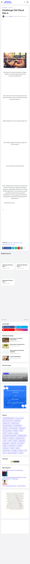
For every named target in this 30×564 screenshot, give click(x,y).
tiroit (25, 450)
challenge (10, 7)
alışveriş (10, 433)
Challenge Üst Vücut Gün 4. (22, 265)
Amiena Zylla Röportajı (15, 356)
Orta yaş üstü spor (7, 430)
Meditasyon (22, 428)
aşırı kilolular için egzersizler (9, 435)
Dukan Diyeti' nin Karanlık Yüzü (17, 344)
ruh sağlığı (14, 450)
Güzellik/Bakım (17, 425)
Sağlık (21, 430)
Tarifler (4, 433)
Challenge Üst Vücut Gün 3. (7, 281)
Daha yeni (4, 319)
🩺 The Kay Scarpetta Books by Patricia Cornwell (14, 477)
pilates (17, 448)
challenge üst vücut (17, 242)
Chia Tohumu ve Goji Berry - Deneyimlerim (16, 339)
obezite (12, 448)
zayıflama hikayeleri (12, 453)
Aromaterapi (17, 420)
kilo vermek (21, 443)
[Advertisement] (15, 35)
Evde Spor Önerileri (7, 425)
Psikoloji (15, 430)
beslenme (11, 438)
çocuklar (21, 453)
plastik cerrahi (6, 450)
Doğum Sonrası (15, 423)
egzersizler (13, 443)
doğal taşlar (22, 440)
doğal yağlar (6, 443)
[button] (1, 2)
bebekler (5, 438)
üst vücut (13, 244)
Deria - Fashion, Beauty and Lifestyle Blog (12, 470)
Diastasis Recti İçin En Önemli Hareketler (17, 351)
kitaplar (5, 445)
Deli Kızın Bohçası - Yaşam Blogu (10, 479)
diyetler (15, 440)
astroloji (16, 433)
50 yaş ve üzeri (19, 418)
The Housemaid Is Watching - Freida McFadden (14, 486)
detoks (10, 440)
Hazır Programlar (6, 244)
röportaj (20, 450)
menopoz (19, 445)
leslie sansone (12, 445)
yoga (4, 453)
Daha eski (26, 319)
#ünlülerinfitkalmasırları (8, 418)
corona (4, 440)
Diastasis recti (6, 423)
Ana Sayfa (4, 7)
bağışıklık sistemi (22, 435)
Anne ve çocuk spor (7, 420)
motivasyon (5, 448)
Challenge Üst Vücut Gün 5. (7, 265)
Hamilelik (5, 428)
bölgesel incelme (20, 438)
